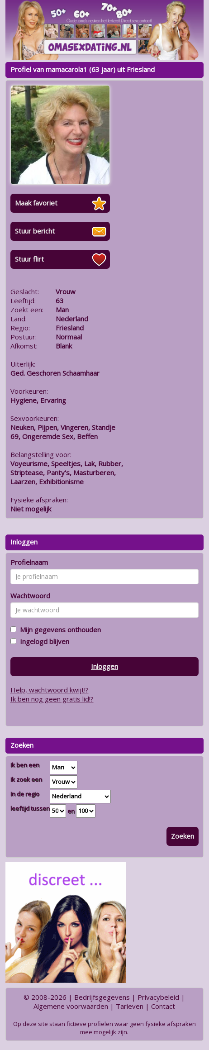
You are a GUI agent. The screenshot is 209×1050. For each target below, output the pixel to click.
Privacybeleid (158, 997)
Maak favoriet (36, 202)
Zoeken (182, 835)
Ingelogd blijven (42, 641)
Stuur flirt (29, 258)
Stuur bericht (35, 230)
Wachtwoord (30, 595)
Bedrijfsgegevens (102, 997)
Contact (163, 1006)
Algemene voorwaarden (70, 1006)
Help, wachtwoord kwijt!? (49, 689)
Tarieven (129, 1006)
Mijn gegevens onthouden (58, 629)
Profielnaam (29, 562)
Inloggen (104, 666)
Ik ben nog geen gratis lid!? (52, 698)
